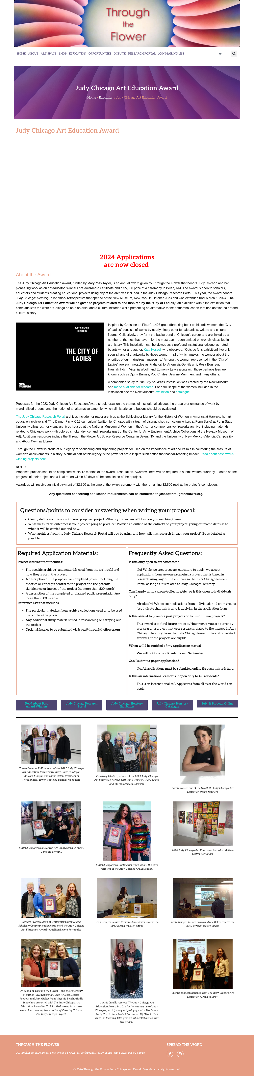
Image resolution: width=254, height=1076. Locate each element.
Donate (120, 53)
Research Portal (142, 53)
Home (21, 53)
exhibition (162, 392)
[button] (234, 54)
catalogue (183, 392)
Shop (63, 53)
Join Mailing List (171, 53)
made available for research (133, 387)
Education (77, 53)
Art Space (49, 53)
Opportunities (100, 53)
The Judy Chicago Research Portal (40, 416)
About (33, 53)
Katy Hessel (152, 349)
